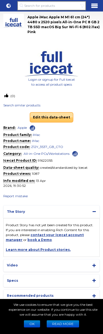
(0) (12, 96)
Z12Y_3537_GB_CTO (47, 147)
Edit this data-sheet (51, 117)
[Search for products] (51, 5)
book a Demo (39, 240)
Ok (32, 324)
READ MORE (63, 324)
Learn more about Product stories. (38, 250)
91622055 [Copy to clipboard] (45, 160)
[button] (8, 6)
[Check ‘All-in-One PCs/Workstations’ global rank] (75, 153)
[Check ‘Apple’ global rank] (32, 128)
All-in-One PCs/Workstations (46, 154)
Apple (22, 128)
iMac (36, 135)
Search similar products (21, 105)
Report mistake (15, 196)
